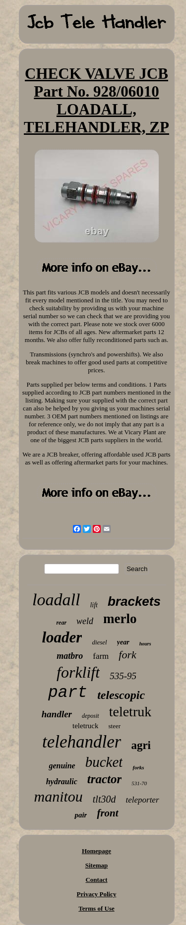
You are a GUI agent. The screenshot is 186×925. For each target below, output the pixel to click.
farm (101, 656)
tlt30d (104, 799)
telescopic (121, 695)
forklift (78, 672)
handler (57, 714)
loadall (56, 599)
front (107, 813)
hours (145, 643)
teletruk (130, 711)
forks (138, 767)
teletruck (85, 726)
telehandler (81, 742)
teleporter (142, 800)
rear (61, 622)
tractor (104, 779)
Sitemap (96, 865)
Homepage (96, 851)
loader (62, 637)
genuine (62, 765)
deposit (90, 715)
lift (94, 605)
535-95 (123, 676)
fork (127, 654)
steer (114, 726)
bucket (104, 762)
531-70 (139, 783)
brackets (134, 601)
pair (80, 815)
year (123, 642)
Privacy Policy (97, 894)
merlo (119, 618)
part (67, 693)
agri (141, 745)
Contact (96, 879)
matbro (70, 656)
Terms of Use (96, 908)
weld (84, 621)
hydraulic (61, 781)
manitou (58, 796)
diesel (99, 642)
